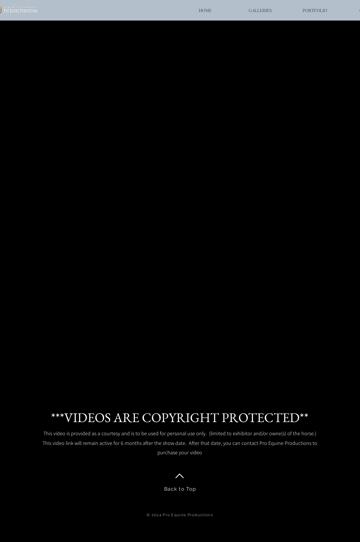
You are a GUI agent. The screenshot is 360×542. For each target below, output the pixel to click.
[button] (259, 10)
